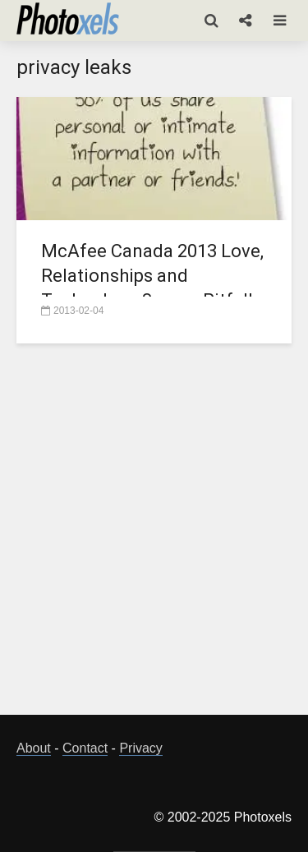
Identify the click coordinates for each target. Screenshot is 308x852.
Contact (85, 748)
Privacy (140, 748)
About (33, 748)
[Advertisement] (154, 539)
